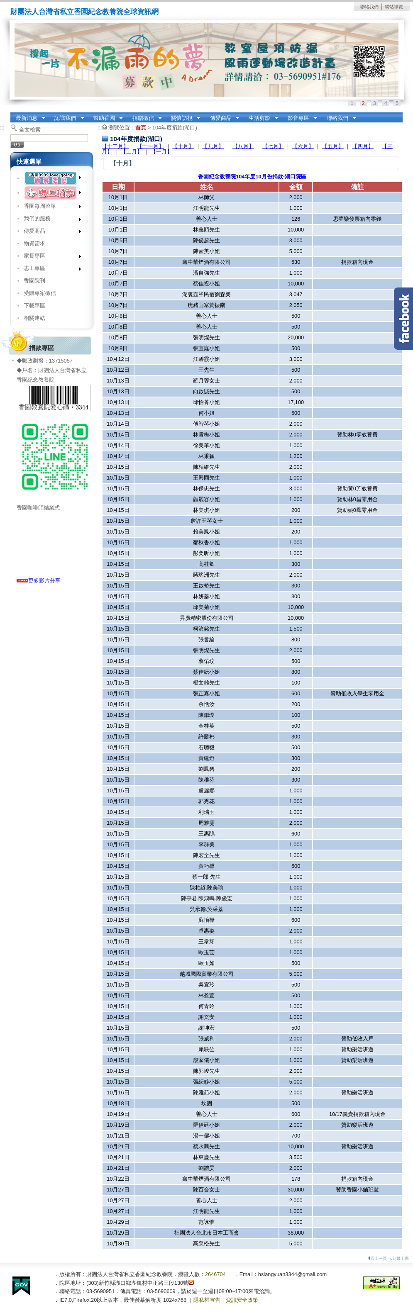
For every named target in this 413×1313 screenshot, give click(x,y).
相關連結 (34, 318)
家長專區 (49, 257)
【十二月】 (115, 146)
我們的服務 (49, 220)
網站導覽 (394, 6)
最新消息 (27, 118)
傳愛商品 (222, 118)
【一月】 (161, 152)
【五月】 (333, 146)
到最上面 (399, 1258)
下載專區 (34, 305)
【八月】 (243, 146)
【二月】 (131, 152)
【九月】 (213, 146)
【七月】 (273, 146)
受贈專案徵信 (40, 293)
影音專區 (299, 118)
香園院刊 (34, 281)
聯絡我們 (369, 6)
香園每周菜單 (49, 207)
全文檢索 (30, 130)
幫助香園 (105, 118)
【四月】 (363, 146)
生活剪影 (261, 118)
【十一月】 (150, 146)
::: (12, 115)
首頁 (140, 127)
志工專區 (49, 270)
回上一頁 (377, 1258)
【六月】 (303, 146)
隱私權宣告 (206, 1300)
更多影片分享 (39, 580)
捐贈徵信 (144, 118)
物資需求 (34, 243)
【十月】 (183, 146)
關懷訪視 (183, 118)
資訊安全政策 (242, 1300)
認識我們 (66, 118)
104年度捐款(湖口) (174, 127)
